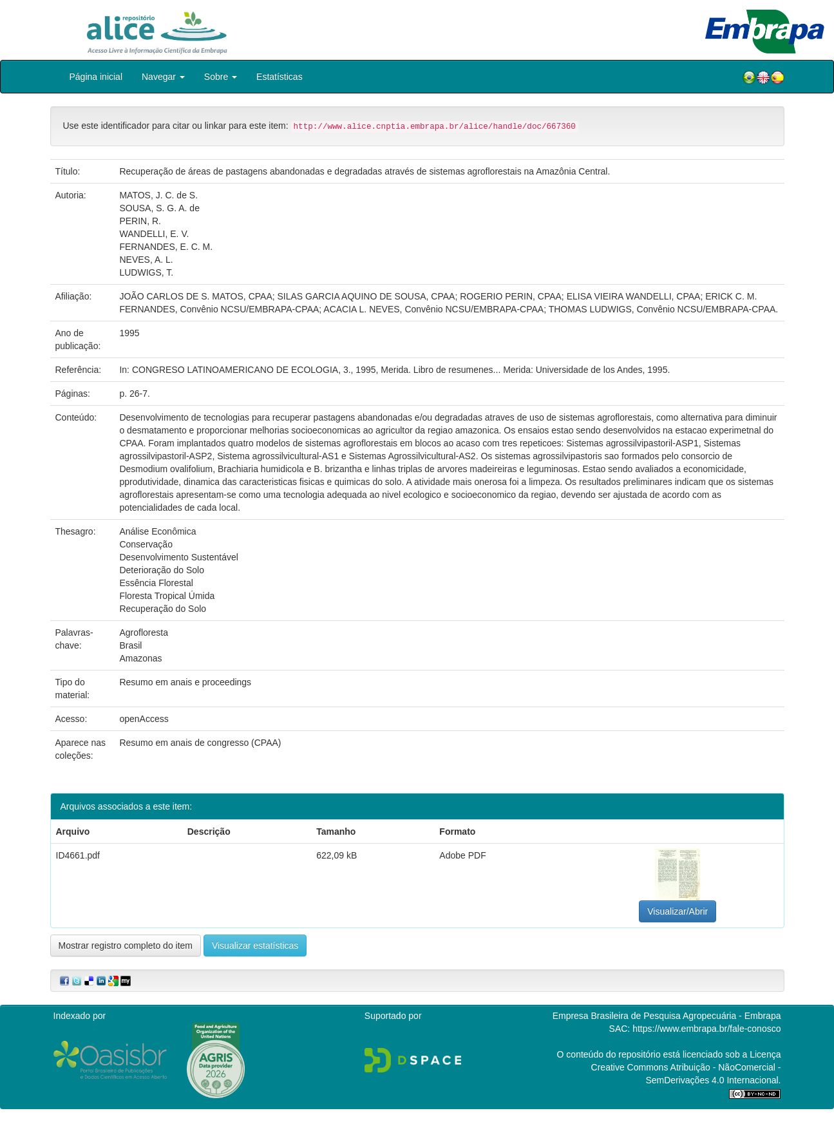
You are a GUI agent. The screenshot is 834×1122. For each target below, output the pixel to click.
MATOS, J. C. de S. (158, 195)
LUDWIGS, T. (146, 272)
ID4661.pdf (78, 855)
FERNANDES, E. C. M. (166, 247)
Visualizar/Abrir (677, 911)
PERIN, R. (140, 221)
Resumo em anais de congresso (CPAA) (200, 742)
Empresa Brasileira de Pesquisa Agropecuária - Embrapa (667, 1016)
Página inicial (96, 76)
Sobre (220, 76)
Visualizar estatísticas (255, 945)
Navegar (163, 76)
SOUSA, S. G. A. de (159, 208)
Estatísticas (279, 76)
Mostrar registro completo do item (126, 945)
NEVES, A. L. (146, 259)
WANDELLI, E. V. (154, 234)
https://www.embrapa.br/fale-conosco (706, 1028)
